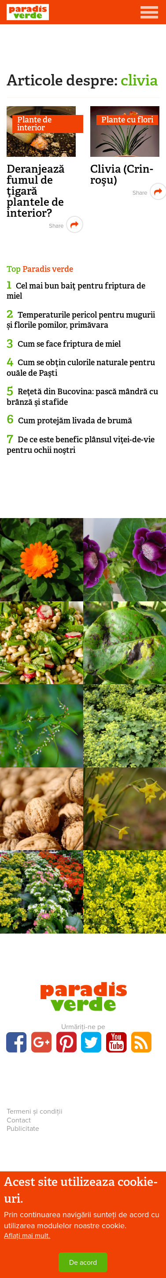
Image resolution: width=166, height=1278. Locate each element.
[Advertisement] (83, 46)
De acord (83, 1262)
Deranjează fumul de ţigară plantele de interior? (36, 191)
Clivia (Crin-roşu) (121, 174)
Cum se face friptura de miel (69, 344)
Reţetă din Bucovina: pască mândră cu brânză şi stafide (82, 396)
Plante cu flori (127, 120)
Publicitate (23, 1128)
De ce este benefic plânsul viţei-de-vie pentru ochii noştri (81, 444)
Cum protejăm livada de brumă (75, 420)
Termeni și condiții (35, 1111)
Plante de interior (34, 124)
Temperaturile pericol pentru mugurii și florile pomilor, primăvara (81, 320)
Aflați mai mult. (27, 1235)
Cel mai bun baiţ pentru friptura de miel (76, 291)
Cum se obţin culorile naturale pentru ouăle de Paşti (81, 367)
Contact (19, 1120)
